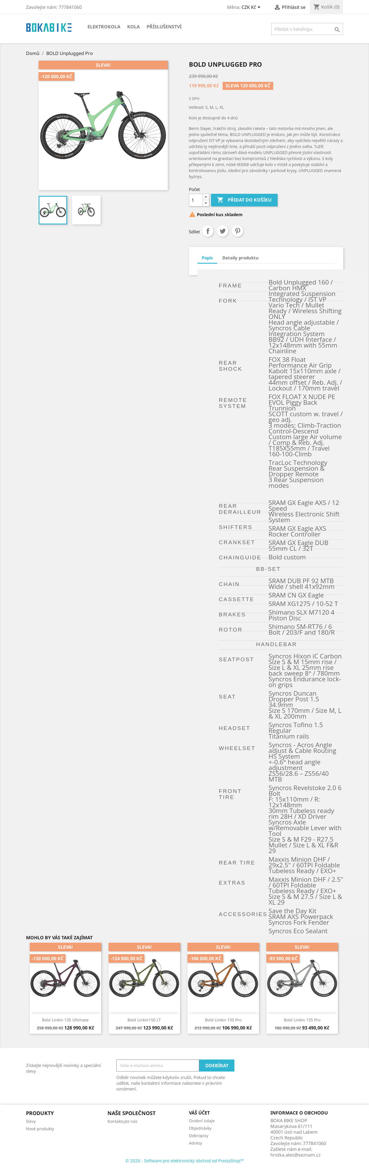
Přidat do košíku (244, 200)
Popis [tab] (207, 258)
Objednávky (200, 1128)
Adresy (195, 1143)
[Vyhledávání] (307, 29)
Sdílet (208, 231)
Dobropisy (198, 1135)
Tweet (222, 231)
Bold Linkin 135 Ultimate (65, 1020)
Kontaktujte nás (122, 1121)
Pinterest (237, 231)
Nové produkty (40, 1128)
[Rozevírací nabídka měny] (252, 7)
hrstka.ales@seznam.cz (295, 1155)
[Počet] (196, 200)
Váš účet (199, 1113)
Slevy (31, 1121)
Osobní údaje (202, 1120)
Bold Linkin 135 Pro (302, 1020)
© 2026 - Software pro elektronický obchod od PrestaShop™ (184, 1160)
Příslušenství (164, 26)
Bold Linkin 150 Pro (223, 1020)
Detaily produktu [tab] (240, 258)
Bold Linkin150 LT (144, 1020)
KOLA (133, 26)
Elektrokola (103, 26)
